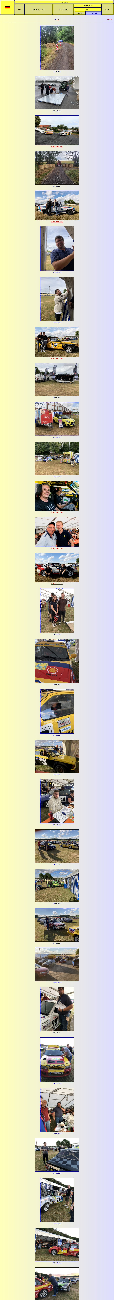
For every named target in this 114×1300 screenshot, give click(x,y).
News (19, 9)
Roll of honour (63, 9)
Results (80, 13)
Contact (107, 9)
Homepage (64, 2)
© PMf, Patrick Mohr (57, 147)
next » (109, 19)
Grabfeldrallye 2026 (39, 9)
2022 (87, 9)
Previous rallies (87, 6)
